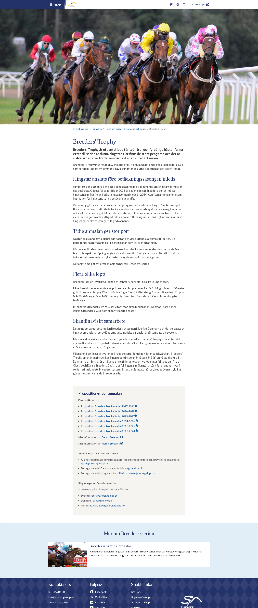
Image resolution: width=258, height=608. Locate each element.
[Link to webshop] (171, 4)
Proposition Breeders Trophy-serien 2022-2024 (108, 430)
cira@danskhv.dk (133, 468)
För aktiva (97, 128)
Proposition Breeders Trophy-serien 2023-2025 (108, 426)
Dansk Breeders (111, 437)
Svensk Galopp (80, 128)
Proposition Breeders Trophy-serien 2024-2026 (108, 421)
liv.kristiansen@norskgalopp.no (137, 473)
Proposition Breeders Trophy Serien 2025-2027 (108, 416)
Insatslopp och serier (135, 128)
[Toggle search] (184, 4)
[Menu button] (55, 4)
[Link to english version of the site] (178, 4)
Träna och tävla (113, 128)
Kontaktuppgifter (58, 602)
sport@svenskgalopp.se (94, 463)
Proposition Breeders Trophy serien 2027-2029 (107, 406)
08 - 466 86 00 (56, 591)
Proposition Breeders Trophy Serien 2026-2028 (108, 411)
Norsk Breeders (111, 443)
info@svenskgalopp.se (61, 597)
